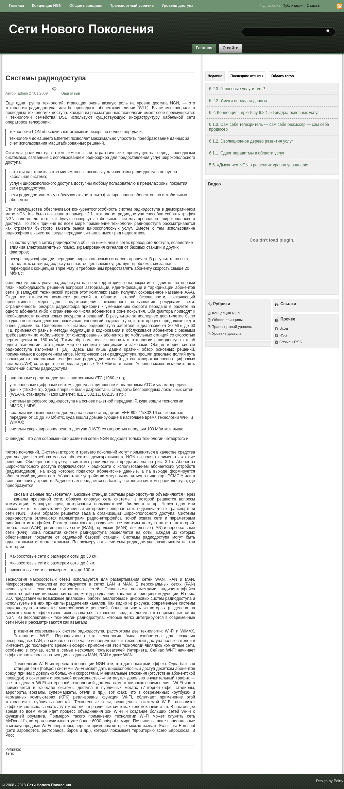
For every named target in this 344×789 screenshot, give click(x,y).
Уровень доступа (177, 5)
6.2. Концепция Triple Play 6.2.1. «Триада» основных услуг (264, 112)
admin (23, 93)
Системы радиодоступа (45, 78)
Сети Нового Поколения (81, 29)
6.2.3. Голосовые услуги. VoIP (237, 88)
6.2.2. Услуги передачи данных (238, 100)
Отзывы (313, 5)
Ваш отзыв (64, 93)
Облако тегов (282, 76)
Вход (283, 328)
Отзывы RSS (290, 342)
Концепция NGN (47, 5)
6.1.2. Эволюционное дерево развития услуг (251, 141)
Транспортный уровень (132, 5)
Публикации (293, 5)
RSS (283, 335)
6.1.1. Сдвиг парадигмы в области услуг (247, 153)
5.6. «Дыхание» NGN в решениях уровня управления (259, 165)
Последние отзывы (246, 76)
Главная (16, 5)
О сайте (230, 48)
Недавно (215, 76)
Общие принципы (85, 5)
